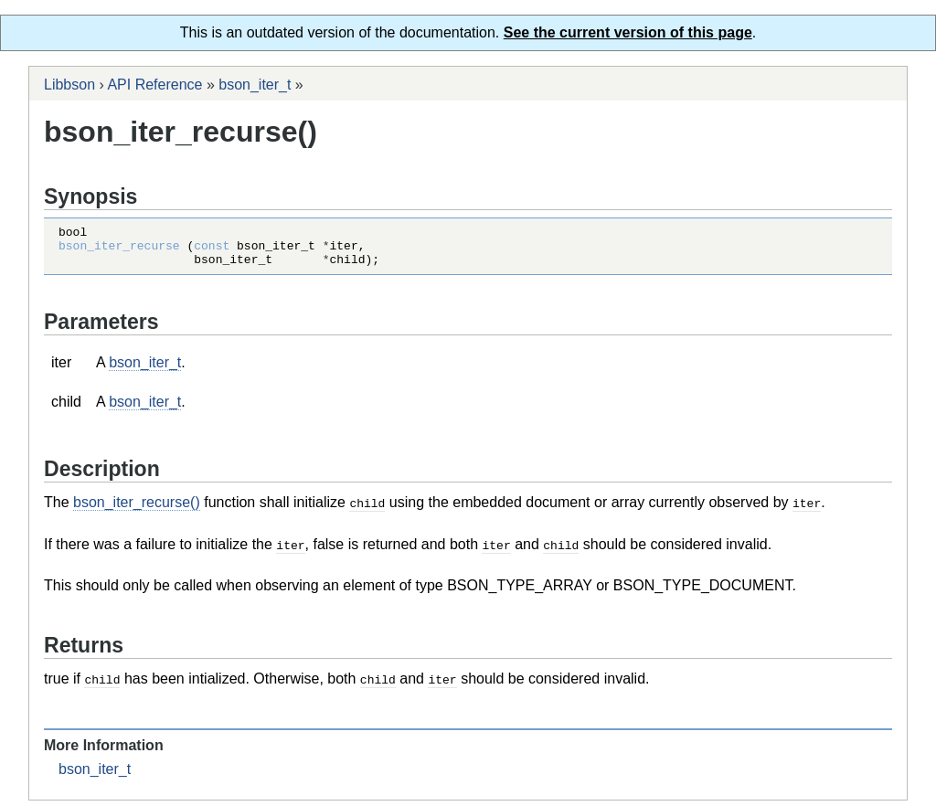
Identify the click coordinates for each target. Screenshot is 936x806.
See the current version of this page (628, 32)
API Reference (154, 84)
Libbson (69, 84)
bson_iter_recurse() (136, 510)
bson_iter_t (254, 84)
